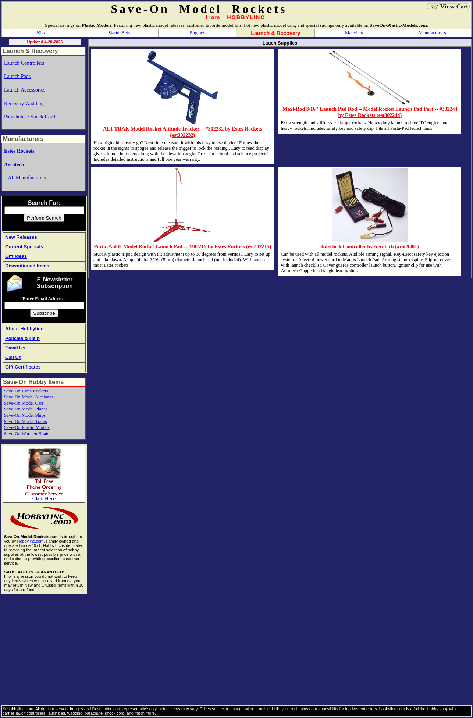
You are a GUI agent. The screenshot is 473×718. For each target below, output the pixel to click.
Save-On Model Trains (25, 421)
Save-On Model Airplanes (28, 396)
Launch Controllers (24, 63)
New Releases (21, 237)
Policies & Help (22, 338)
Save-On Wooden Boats (26, 433)
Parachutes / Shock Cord (29, 117)
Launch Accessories (24, 90)
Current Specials (24, 246)
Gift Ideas (16, 256)
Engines (197, 32)
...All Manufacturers (25, 178)
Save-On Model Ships (25, 415)
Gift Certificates (23, 367)
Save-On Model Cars (24, 403)
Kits (41, 32)
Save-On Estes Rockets (26, 391)
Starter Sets (119, 32)
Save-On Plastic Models (27, 427)
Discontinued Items (27, 266)
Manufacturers (432, 32)
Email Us (15, 348)
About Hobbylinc (24, 328)
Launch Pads (17, 76)
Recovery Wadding (24, 103)
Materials (354, 32)
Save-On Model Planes (25, 409)
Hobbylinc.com (30, 541)
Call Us (13, 357)
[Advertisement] (222, 650)
